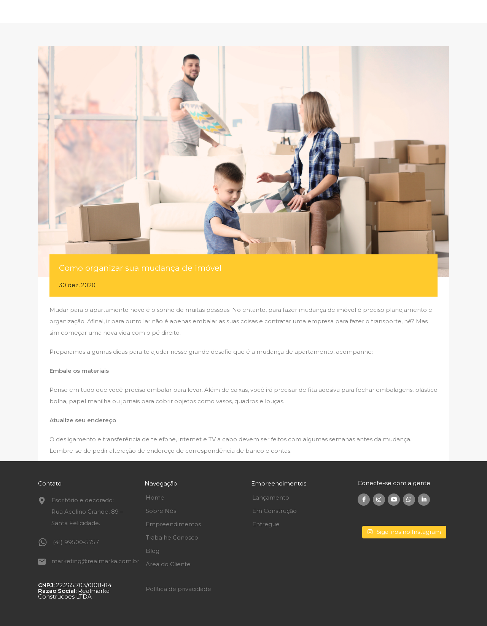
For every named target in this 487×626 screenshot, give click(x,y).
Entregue (266, 524)
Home (155, 497)
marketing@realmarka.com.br (95, 561)
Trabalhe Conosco (172, 537)
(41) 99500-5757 (76, 542)
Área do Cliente (168, 564)
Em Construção (274, 511)
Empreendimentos (173, 524)
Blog (152, 551)
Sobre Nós (161, 511)
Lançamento (270, 497)
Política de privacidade (178, 589)
